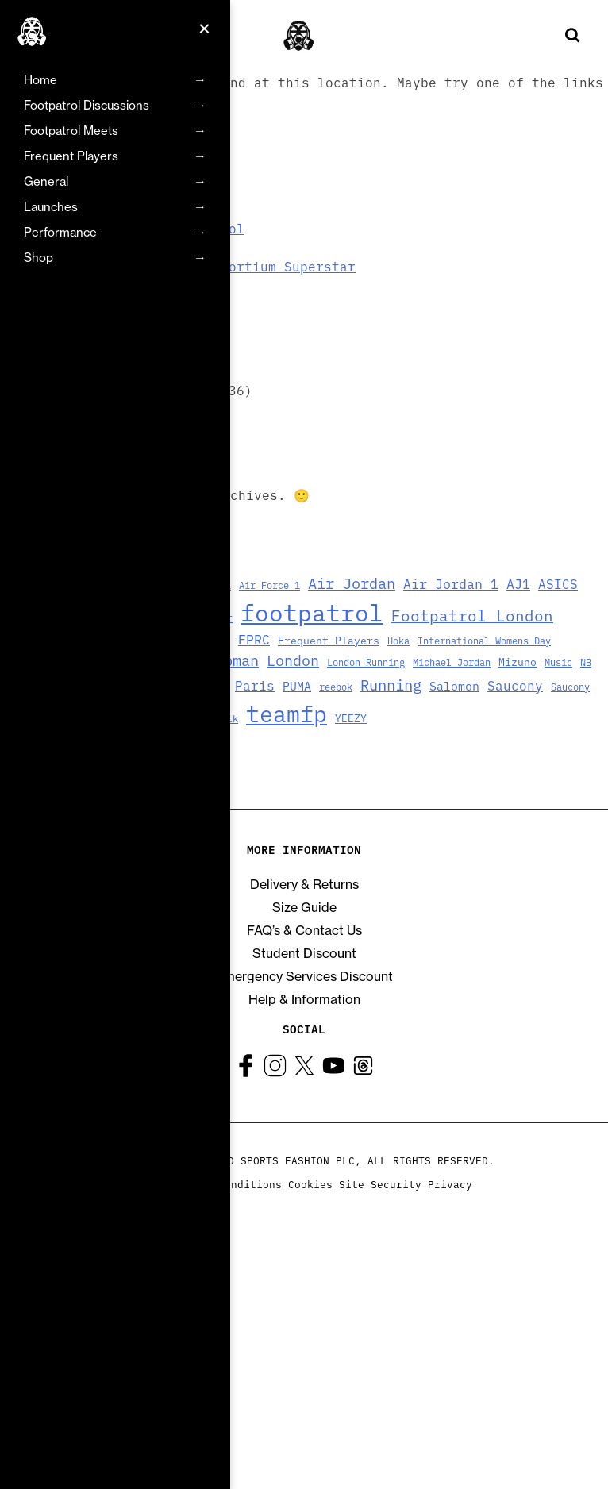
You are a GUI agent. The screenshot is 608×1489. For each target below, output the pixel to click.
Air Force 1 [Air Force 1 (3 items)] (269, 584)
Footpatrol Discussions (86, 105)
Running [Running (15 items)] (390, 683)
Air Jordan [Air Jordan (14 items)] (351, 582)
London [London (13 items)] (293, 659)
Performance (60, 232)
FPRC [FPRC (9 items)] (254, 638)
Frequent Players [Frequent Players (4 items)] (328, 640)
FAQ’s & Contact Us (304, 930)
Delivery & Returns (304, 884)
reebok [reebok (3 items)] (335, 686)
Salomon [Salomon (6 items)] (454, 685)
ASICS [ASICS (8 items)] (558, 583)
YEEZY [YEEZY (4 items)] (351, 717)
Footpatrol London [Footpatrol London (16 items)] (472, 614)
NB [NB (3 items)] (585, 661)
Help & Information (304, 999)
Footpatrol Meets (71, 130)
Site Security (380, 1183)
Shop (38, 257)
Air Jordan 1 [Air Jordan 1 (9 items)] (450, 583)
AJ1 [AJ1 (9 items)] (518, 583)
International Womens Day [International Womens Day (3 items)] (484, 640)
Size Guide (304, 907)
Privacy (450, 1183)
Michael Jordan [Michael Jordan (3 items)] (452, 661)
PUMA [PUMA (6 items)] (297, 685)
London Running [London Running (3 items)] (366, 661)
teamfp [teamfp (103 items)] (286, 713)
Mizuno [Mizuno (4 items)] (517, 661)
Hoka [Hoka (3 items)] (398, 640)
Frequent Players (71, 156)
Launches (51, 206)
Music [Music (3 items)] (558, 661)
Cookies (310, 1183)
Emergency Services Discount (304, 976)
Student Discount (304, 953)
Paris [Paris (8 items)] (255, 685)
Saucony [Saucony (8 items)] (515, 685)
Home (40, 79)
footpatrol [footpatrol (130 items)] (312, 611)
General (46, 181)
